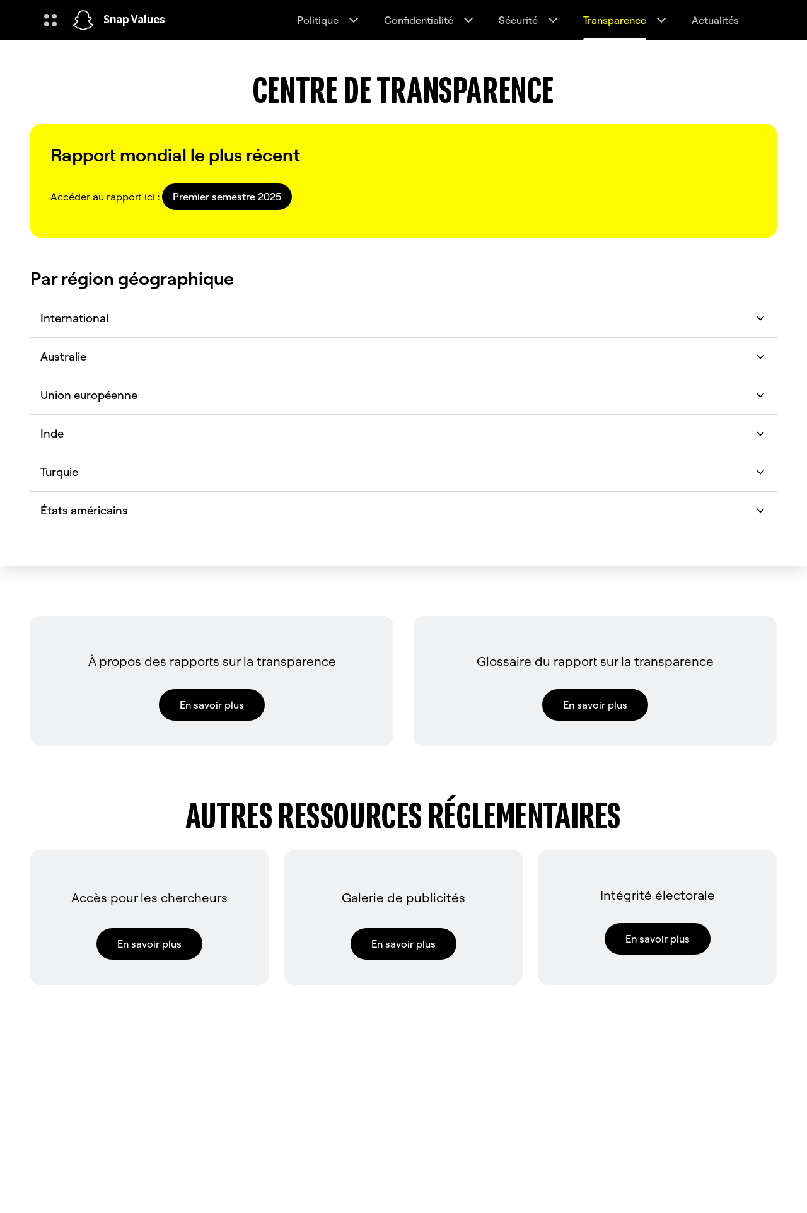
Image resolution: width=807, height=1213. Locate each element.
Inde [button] (403, 433)
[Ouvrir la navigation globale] (50, 20)
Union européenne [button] (403, 395)
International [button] (403, 318)
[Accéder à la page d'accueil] (83, 20)
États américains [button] (403, 510)
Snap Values (134, 20)
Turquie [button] (403, 472)
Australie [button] (403, 356)
